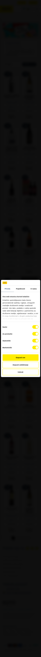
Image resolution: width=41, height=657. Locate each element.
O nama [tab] (34, 289)
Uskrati (20, 372)
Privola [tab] (7, 289)
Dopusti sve (20, 357)
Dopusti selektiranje (20, 365)
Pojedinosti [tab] (20, 289)
